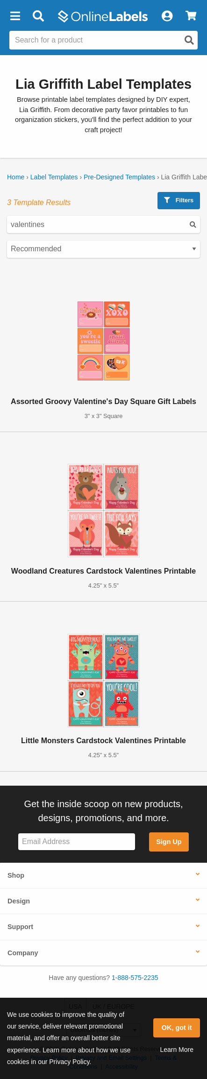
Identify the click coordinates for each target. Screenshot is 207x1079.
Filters (178, 200)
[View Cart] (190, 16)
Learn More (176, 1049)
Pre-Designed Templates (119, 177)
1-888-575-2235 (135, 977)
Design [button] (18, 901)
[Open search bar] (38, 16)
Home (15, 177)
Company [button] (22, 953)
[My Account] (166, 16)
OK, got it (177, 1027)
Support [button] (20, 926)
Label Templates (54, 177)
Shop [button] (15, 875)
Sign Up (168, 841)
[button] (15, 16)
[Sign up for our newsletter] (76, 842)
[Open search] (189, 40)
